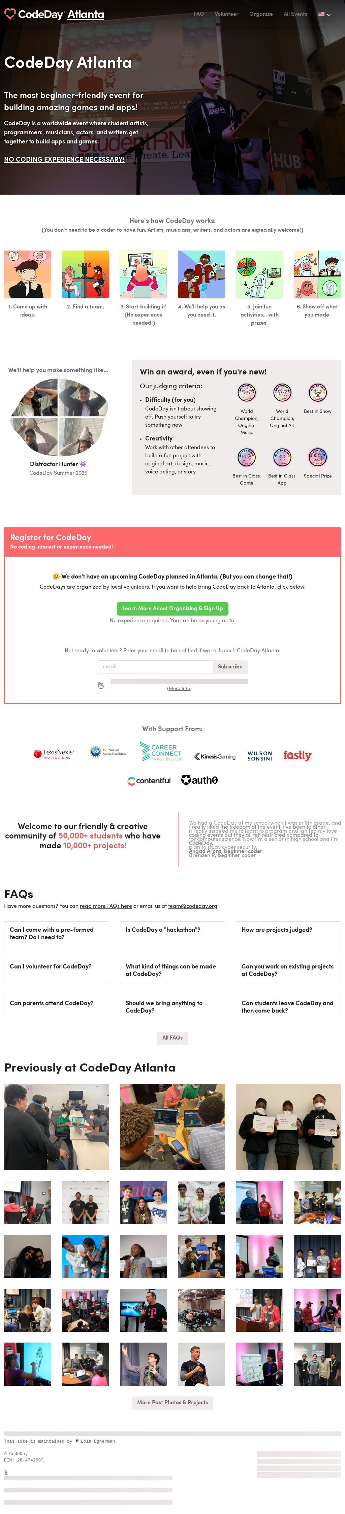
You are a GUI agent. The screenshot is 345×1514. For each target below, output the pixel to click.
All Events (295, 14)
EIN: (10, 1460)
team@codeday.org (192, 906)
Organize (261, 14)
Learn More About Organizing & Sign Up (172, 609)
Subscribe (230, 667)
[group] (56, 1127)
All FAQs (172, 1038)
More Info (179, 688)
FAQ (199, 14)
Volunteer (227, 14)
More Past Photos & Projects (172, 1403)
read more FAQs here (106, 906)
